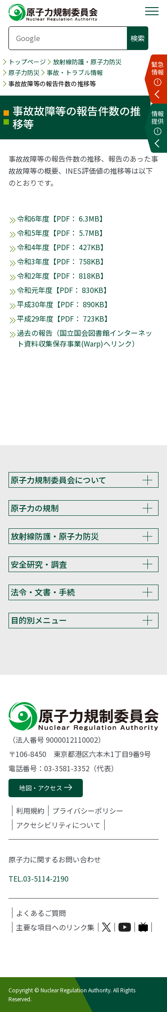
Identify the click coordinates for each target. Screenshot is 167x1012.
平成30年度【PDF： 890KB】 (64, 304)
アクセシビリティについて (58, 825)
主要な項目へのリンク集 (55, 927)
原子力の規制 (35, 508)
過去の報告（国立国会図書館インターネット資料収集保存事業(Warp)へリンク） (84, 338)
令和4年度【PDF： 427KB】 (62, 247)
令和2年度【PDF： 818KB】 (62, 275)
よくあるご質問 (41, 912)
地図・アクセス (40, 787)
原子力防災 (24, 72)
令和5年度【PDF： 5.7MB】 (61, 232)
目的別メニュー (39, 620)
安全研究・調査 (39, 564)
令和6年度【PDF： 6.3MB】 (61, 218)
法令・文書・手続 (43, 592)
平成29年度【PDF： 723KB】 (64, 318)
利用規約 (30, 810)
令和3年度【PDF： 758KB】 (62, 261)
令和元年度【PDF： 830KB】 (63, 289)
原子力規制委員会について (58, 479)
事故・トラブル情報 (75, 72)
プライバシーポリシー (87, 810)
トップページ (27, 62)
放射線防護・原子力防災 (87, 62)
